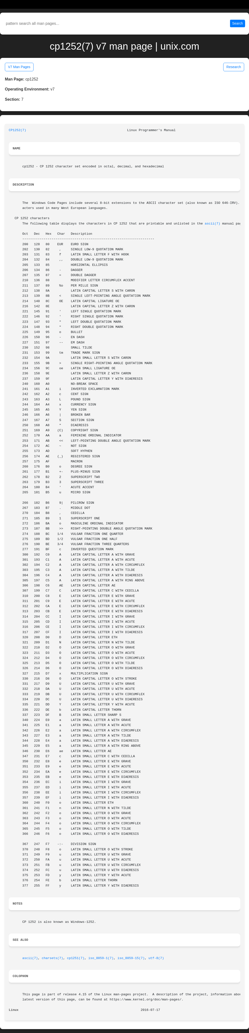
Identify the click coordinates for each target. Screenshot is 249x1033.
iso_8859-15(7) (131, 958)
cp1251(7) (75, 958)
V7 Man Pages (19, 67)
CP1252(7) (17, 130)
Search (237, 23)
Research (233, 67)
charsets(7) (52, 958)
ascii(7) (212, 223)
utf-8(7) (156, 958)
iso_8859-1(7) (101, 958)
